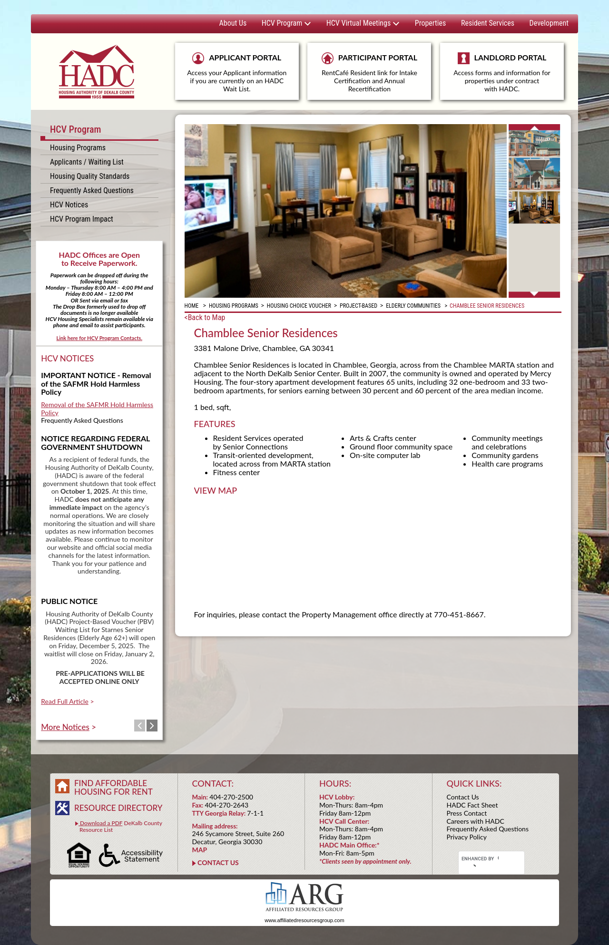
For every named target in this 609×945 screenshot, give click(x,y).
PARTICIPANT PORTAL (369, 72)
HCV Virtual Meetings (363, 23)
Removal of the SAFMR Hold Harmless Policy (97, 408)
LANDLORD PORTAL (502, 76)
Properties (430, 23)
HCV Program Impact (81, 219)
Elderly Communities (413, 305)
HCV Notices (69, 204)
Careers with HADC (475, 821)
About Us (233, 23)
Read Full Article (64, 701)
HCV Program (286, 23)
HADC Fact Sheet (472, 805)
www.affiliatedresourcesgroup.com (304, 920)
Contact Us (463, 797)
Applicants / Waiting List (87, 161)
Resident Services (487, 23)
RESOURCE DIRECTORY (118, 808)
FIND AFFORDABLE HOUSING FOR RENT (113, 787)
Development (549, 23)
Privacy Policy (467, 837)
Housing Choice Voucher (299, 305)
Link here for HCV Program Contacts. (99, 338)
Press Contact (467, 813)
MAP (199, 850)
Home (192, 305)
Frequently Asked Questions (92, 190)
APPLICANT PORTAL (237, 72)
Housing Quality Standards (89, 176)
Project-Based (358, 305)
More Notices (65, 727)
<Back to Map (205, 317)
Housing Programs (78, 147)
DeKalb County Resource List (118, 826)
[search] (480, 859)
